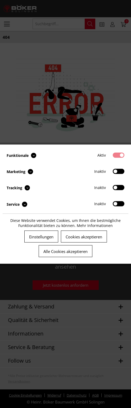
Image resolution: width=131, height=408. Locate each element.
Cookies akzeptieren (84, 236)
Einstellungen (41, 236)
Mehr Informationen (95, 225)
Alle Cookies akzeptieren (65, 251)
